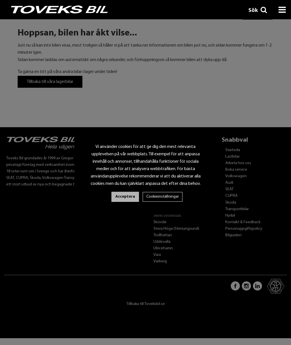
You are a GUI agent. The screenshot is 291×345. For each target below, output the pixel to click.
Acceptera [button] (125, 197)
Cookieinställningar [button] (162, 197)
